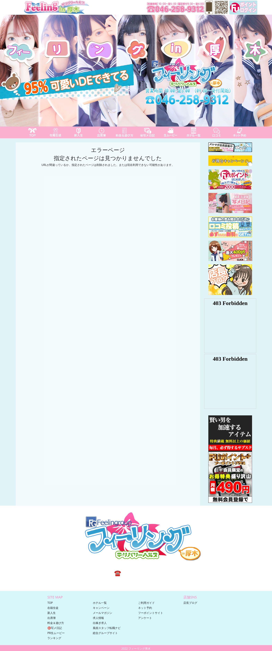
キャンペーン (101, 608)
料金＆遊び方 (55, 623)
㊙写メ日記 (54, 628)
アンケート (145, 618)
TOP (50, 603)
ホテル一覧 (100, 603)
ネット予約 (145, 608)
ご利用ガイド (146, 603)
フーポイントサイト (150, 613)
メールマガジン (102, 613)
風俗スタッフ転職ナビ (107, 628)
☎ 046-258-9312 (136, 573)
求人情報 (98, 618)
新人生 (51, 613)
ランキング (54, 638)
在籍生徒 (52, 608)
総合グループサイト (105, 633)
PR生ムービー (56, 633)
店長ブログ (190, 603)
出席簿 (51, 618)
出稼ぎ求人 (100, 623)
